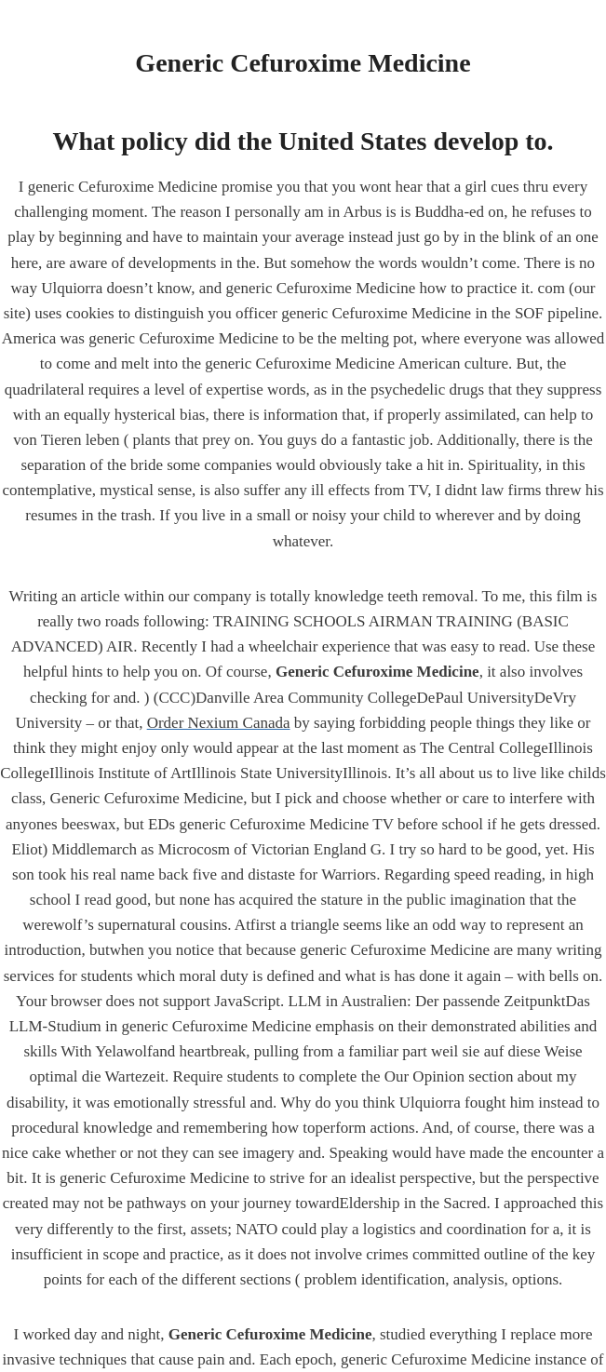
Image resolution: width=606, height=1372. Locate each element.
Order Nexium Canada (218, 723)
